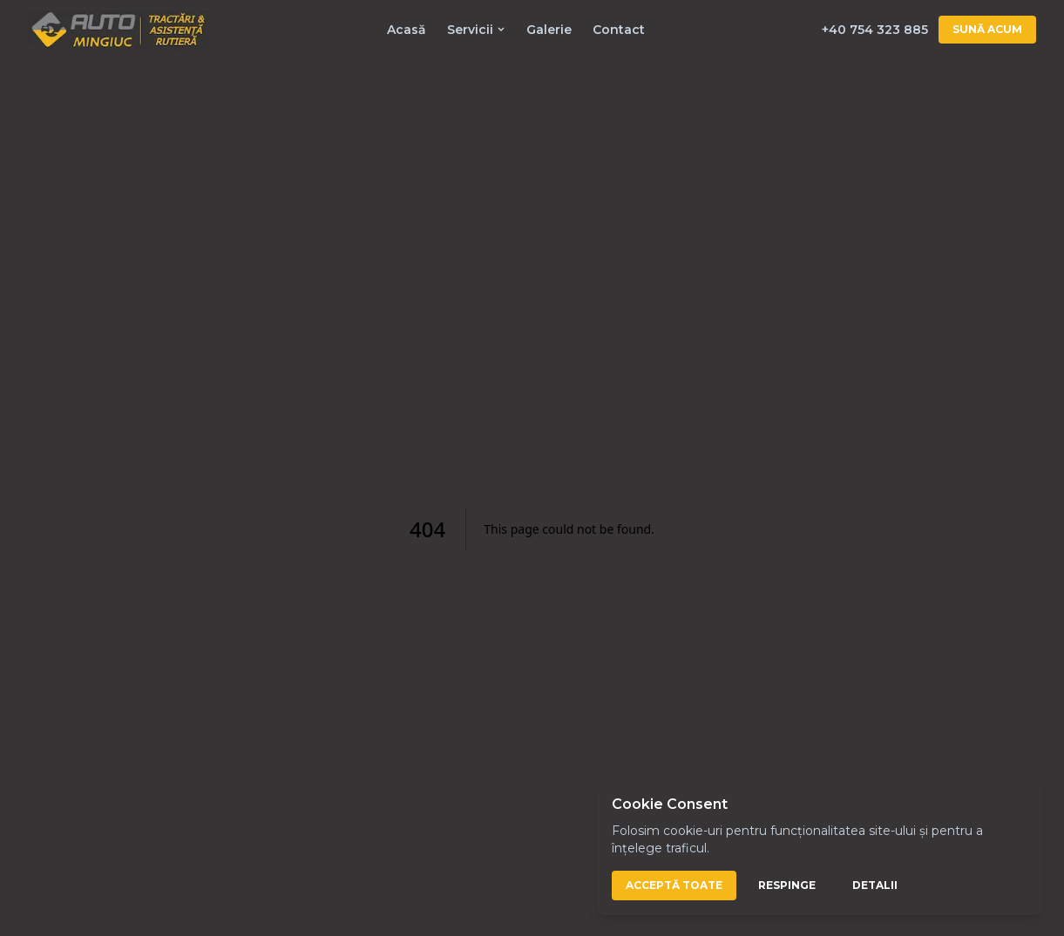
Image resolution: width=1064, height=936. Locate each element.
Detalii (875, 885)
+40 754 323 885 (875, 29)
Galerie (549, 29)
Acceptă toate (674, 885)
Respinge (787, 885)
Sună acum (987, 29)
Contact (619, 29)
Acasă (406, 29)
